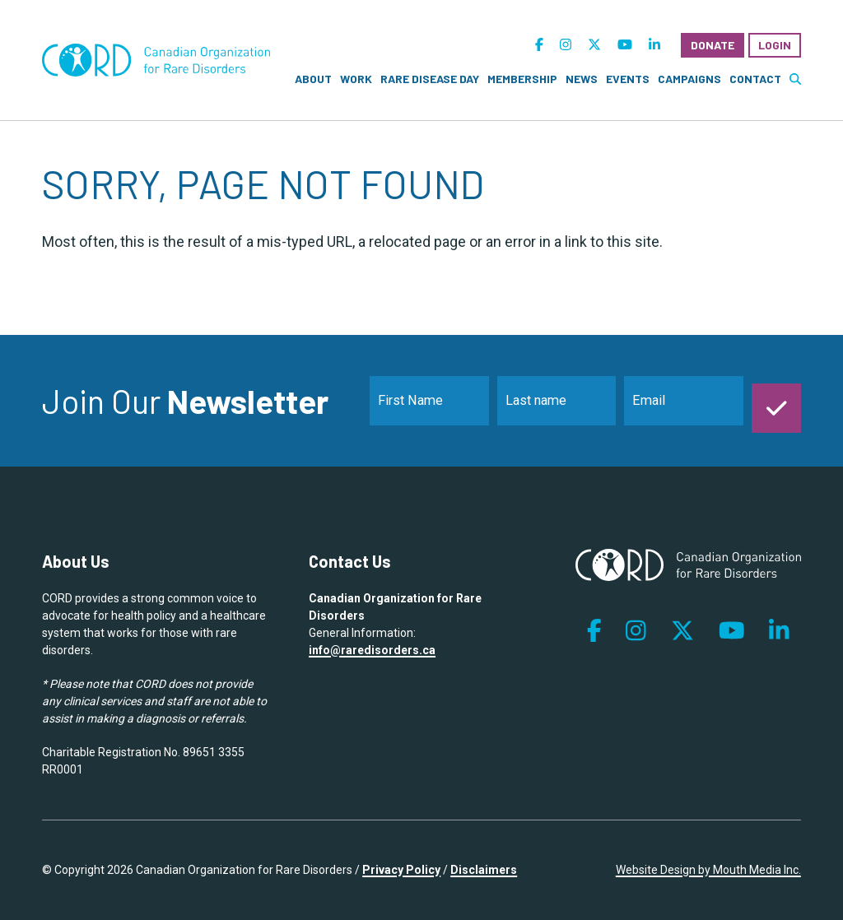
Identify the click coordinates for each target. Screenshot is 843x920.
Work (356, 79)
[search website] (795, 78)
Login (774, 45)
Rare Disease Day (429, 79)
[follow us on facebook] (539, 45)
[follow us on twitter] (594, 45)
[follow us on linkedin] (654, 45)
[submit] (776, 400)
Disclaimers (483, 869)
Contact (755, 79)
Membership (522, 79)
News (582, 79)
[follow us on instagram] (565, 45)
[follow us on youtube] (624, 45)
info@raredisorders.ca (372, 650)
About (313, 79)
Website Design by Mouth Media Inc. (708, 869)
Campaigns (689, 79)
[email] (683, 400)
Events (628, 79)
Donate (712, 45)
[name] (429, 400)
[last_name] (557, 400)
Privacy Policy (401, 869)
